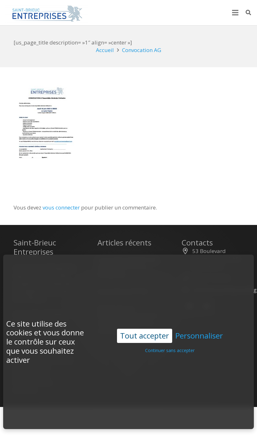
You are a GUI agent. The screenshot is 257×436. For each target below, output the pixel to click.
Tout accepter (144, 326)
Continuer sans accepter (170, 341)
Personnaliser (199, 326)
